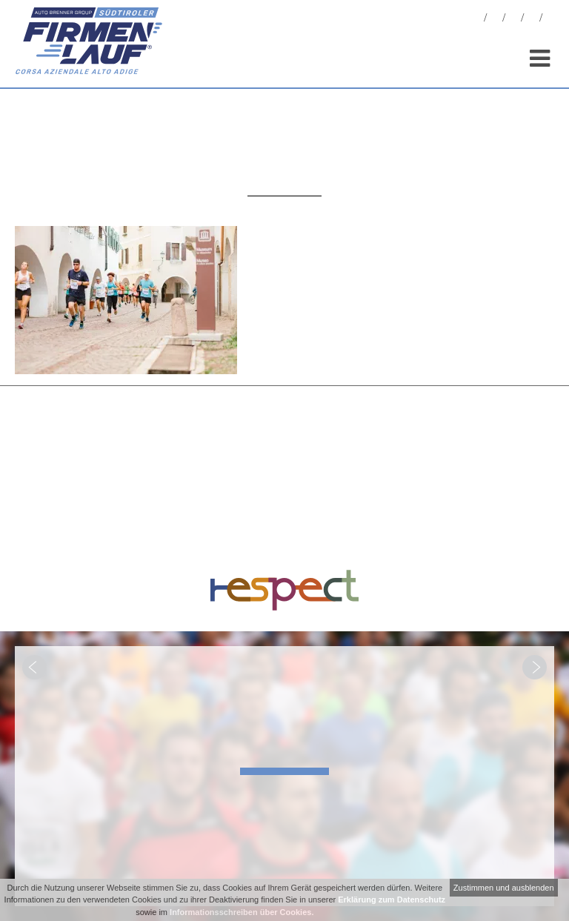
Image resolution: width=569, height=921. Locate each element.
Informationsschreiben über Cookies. (241, 912)
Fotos (495, 19)
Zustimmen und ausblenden (503, 887)
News (476, 19)
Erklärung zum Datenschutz (391, 899)
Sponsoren (532, 19)
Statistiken (513, 19)
